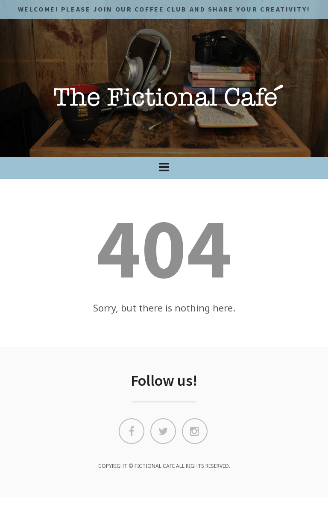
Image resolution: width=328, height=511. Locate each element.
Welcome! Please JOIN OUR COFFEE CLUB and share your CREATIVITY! (164, 9)
